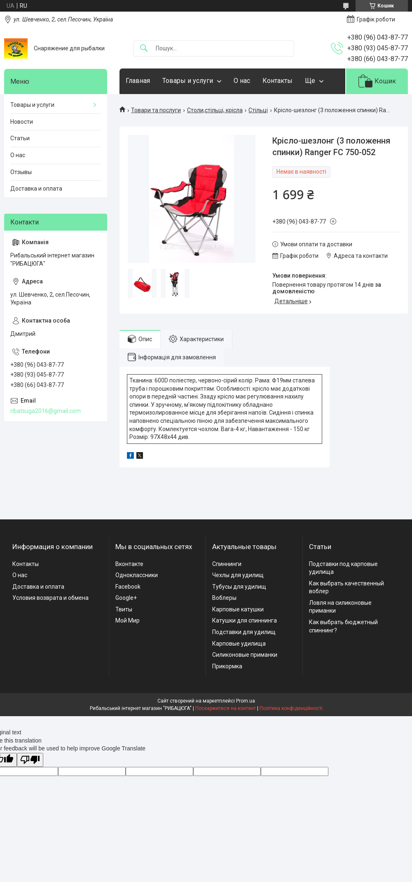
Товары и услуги (187, 81)
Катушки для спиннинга (244, 620)
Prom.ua (245, 701)
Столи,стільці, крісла (215, 110)
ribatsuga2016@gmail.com (45, 411)
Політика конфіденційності (291, 708)
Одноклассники (136, 575)
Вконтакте (129, 564)
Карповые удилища (239, 643)
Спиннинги (226, 564)
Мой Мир (127, 620)
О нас (242, 81)
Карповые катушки (238, 609)
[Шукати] (144, 48)
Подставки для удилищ (244, 632)
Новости (21, 121)
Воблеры (224, 597)
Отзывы (21, 172)
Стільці (258, 110)
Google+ (126, 597)
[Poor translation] (30, 760)
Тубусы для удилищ (239, 586)
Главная (138, 81)
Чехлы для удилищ (238, 575)
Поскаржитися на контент (225, 708)
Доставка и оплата (36, 188)
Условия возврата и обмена (50, 597)
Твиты (123, 609)
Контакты (277, 81)
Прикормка (227, 666)
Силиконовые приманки (244, 654)
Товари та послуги (156, 110)
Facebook (127, 586)
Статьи (20, 138)
